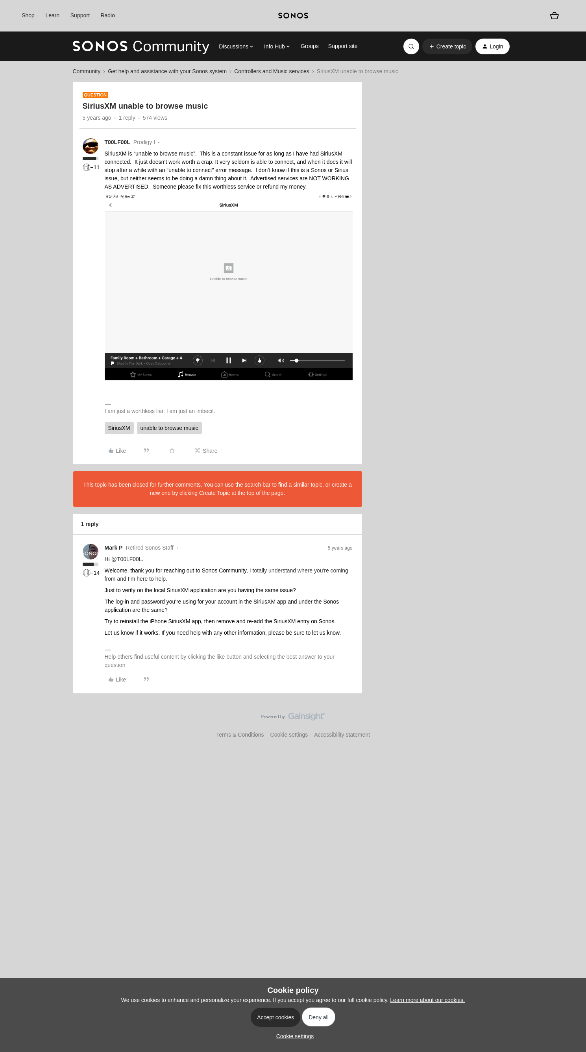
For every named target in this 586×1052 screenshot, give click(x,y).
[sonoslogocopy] (293, 15)
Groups (310, 46)
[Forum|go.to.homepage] (141, 46)
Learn (52, 15)
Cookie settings (289, 735)
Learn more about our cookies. (427, 1000)
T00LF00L (117, 142)
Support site (343, 46)
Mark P (114, 548)
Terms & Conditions (240, 735)
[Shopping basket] (554, 15)
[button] (447, 46)
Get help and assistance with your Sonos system (167, 71)
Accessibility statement (342, 735)
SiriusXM (119, 428)
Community (87, 71)
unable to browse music (169, 428)
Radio (107, 15)
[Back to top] (570, 723)
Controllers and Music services (271, 71)
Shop (28, 15)
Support (80, 15)
